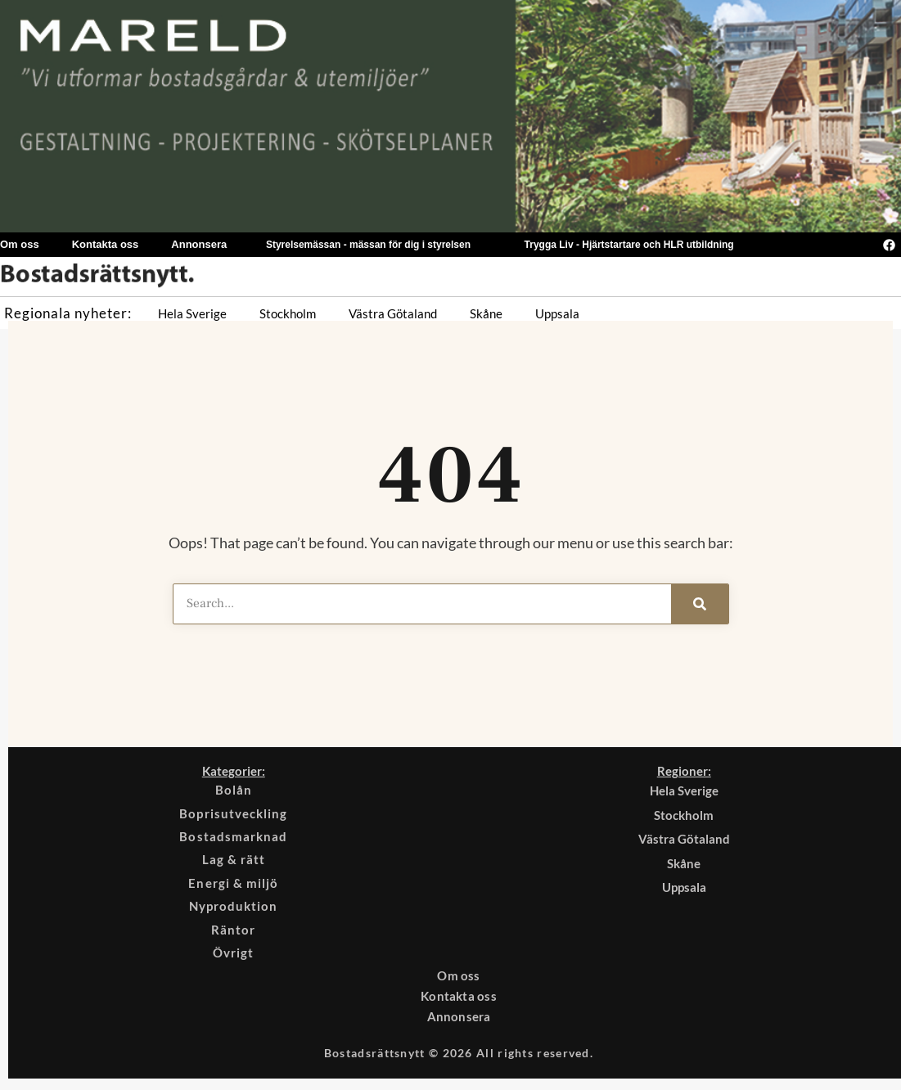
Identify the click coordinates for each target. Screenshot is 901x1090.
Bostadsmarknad (234, 838)
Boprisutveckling (234, 815)
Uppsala (557, 313)
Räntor (233, 935)
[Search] (699, 604)
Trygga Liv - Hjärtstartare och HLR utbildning (629, 244)
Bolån (233, 790)
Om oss (459, 982)
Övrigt (233, 960)
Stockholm (287, 313)
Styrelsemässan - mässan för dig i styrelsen (368, 244)
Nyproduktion (233, 911)
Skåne (486, 313)
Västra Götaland (393, 313)
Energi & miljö (234, 887)
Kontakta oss (105, 244)
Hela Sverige (192, 313)
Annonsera (199, 244)
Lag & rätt (233, 863)
